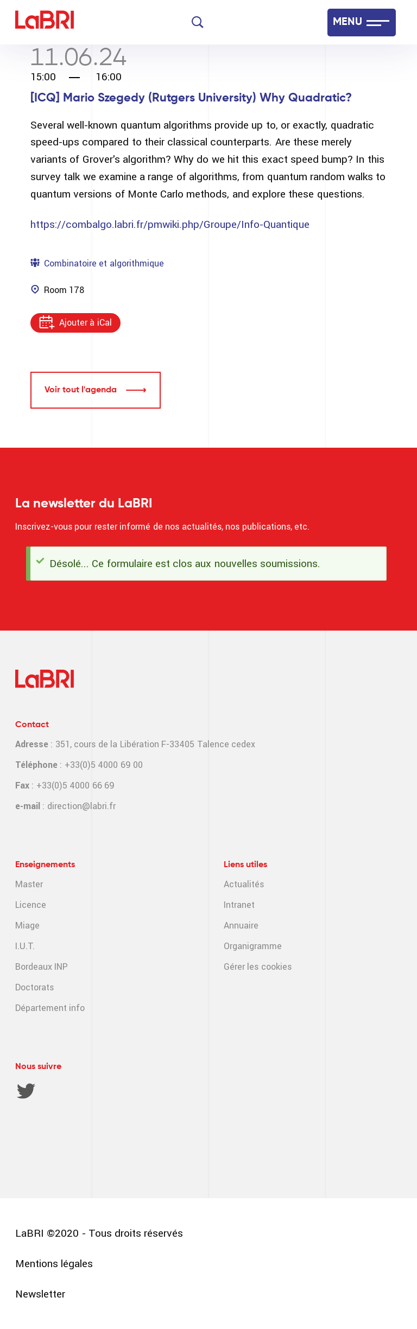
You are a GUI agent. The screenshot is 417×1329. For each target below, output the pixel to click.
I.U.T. (25, 946)
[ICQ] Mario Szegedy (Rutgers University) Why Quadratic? (191, 98)
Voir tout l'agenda (81, 390)
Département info (50, 1008)
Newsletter (40, 1294)
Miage (27, 925)
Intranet (239, 905)
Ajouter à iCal (85, 322)
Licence (30, 905)
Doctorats (34, 987)
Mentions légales (54, 1263)
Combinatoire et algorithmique (104, 263)
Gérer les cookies (258, 967)
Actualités (244, 884)
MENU (347, 22)
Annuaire (241, 925)
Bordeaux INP (41, 967)
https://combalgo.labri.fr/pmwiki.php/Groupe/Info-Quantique (169, 224)
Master (29, 884)
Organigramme (253, 946)
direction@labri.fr (81, 806)
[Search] (198, 22)
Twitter (26, 1091)
